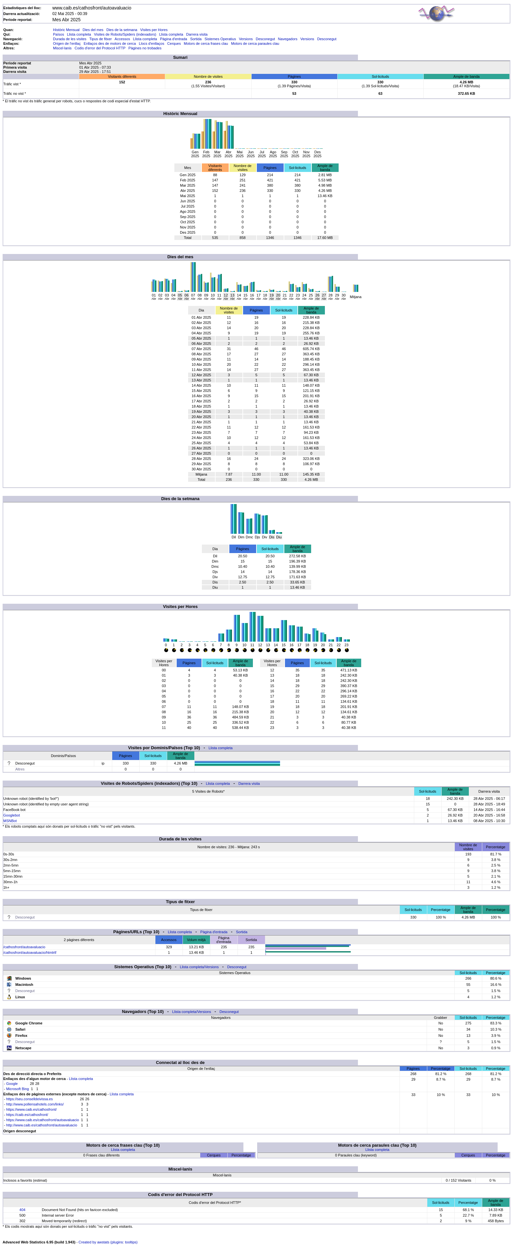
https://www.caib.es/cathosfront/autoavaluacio (42, 1120)
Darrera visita (196, 34)
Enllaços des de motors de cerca (110, 43)
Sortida (196, 39)
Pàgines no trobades (145, 48)
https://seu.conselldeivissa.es (29, 1099)
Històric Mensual (66, 30)
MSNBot (10, 821)
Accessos (122, 39)
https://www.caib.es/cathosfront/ (31, 1109)
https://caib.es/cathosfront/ (27, 1115)
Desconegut (265, 39)
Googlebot (11, 815)
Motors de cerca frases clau (206, 43)
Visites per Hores (154, 30)
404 (22, 1210)
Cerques (174, 43)
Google (12, 1084)
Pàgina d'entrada (173, 39)
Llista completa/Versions (199, 967)
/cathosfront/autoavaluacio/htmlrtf (29, 952)
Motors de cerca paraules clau (255, 43)
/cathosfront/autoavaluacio (24, 947)
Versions (246, 39)
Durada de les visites (69, 39)
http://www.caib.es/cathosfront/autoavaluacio (41, 1125)
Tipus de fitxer (100, 39)
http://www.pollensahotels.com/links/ (35, 1104)
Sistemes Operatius (220, 39)
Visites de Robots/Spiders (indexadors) (125, 34)
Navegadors (287, 39)
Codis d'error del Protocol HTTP (100, 48)
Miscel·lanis (62, 48)
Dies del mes (92, 30)
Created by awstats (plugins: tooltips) (108, 1242)
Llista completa (79, 34)
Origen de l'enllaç (67, 43)
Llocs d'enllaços (151, 43)
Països (58, 34)
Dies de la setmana (121, 30)
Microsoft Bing (17, 1089)
